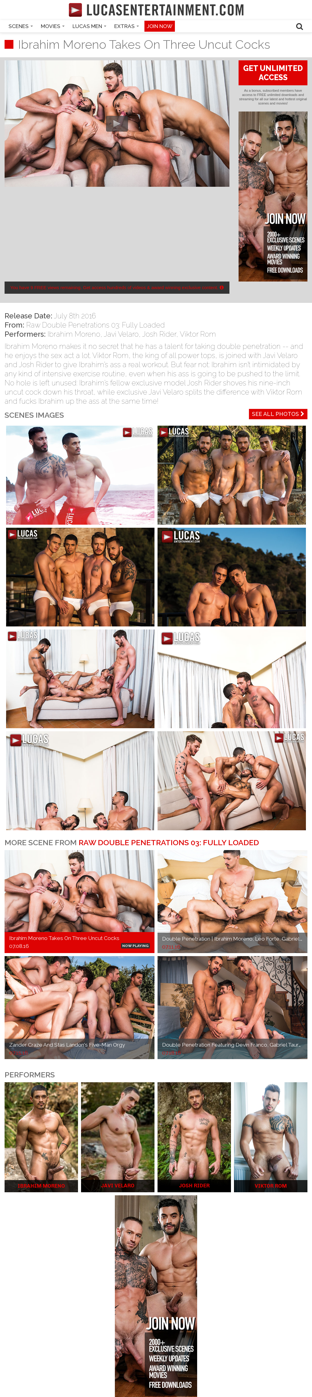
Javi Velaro (121, 334)
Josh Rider (159, 334)
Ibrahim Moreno (74, 334)
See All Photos (278, 414)
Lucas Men (89, 26)
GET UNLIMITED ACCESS (273, 73)
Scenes (21, 26)
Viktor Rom (198, 334)
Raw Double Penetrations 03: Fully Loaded (95, 325)
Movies (53, 26)
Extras (126, 26)
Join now (159, 26)
